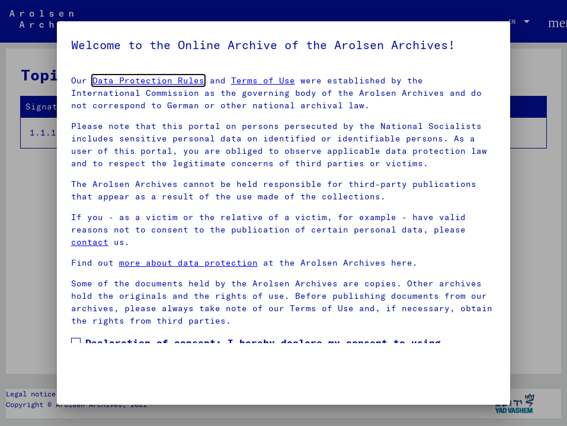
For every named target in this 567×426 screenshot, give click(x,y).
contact (89, 242)
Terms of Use (263, 80)
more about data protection (188, 262)
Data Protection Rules (148, 80)
